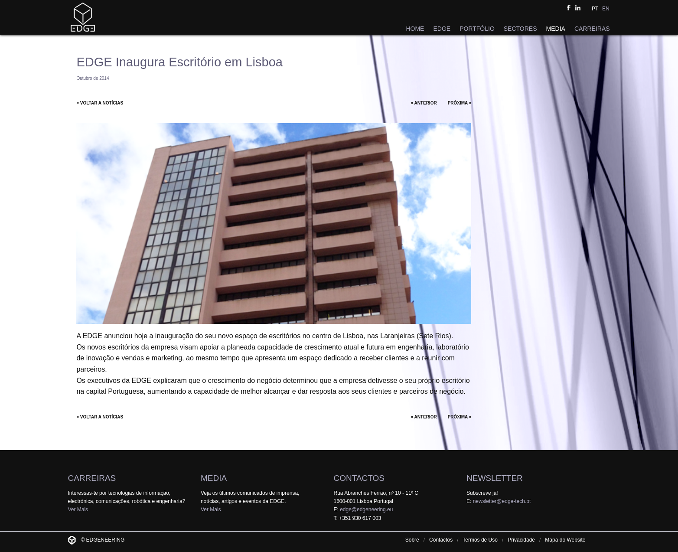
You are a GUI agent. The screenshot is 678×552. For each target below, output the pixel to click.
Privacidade (521, 540)
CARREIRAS (592, 28)
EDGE (441, 28)
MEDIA (555, 28)
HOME (415, 28)
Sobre (412, 540)
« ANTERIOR (424, 103)
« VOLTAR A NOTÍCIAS (99, 103)
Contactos (441, 540)
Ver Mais (78, 509)
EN (606, 9)
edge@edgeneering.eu (366, 509)
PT (595, 9)
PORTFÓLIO (477, 28)
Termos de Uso (480, 540)
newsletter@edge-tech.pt (502, 501)
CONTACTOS (359, 478)
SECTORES (520, 28)
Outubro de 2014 (92, 78)
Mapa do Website (565, 540)
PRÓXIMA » (460, 103)
